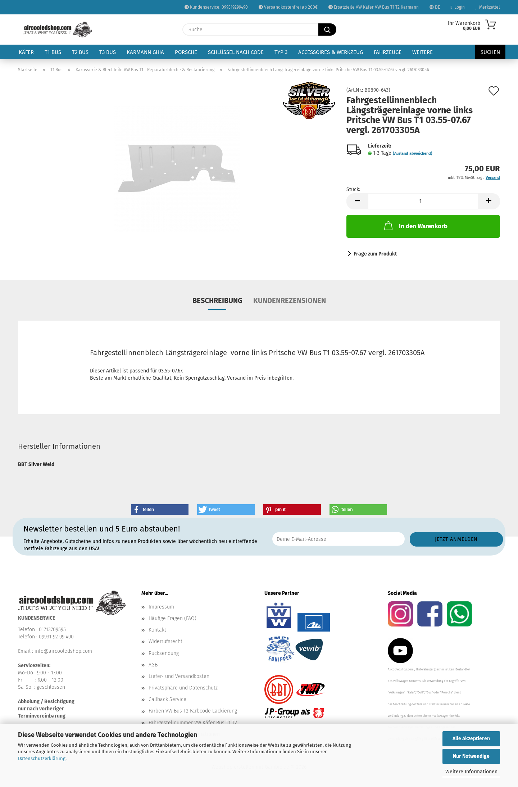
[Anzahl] (423, 201)
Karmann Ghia (145, 52)
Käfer (26, 52)
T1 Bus (53, 52)
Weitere (422, 52)
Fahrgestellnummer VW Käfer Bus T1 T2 (193, 723)
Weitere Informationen (471, 772)
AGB (153, 665)
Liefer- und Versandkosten (179, 676)
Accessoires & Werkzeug (330, 52)
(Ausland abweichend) (412, 153)
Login (458, 7)
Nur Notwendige (471, 756)
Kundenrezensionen (289, 300)
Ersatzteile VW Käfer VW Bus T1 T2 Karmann (373, 7)
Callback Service (167, 699)
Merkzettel (488, 7)
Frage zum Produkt (375, 254)
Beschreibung (217, 300)
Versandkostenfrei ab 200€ (288, 7)
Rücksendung (164, 653)
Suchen (490, 52)
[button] (357, 201)
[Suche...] (327, 29)
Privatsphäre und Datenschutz (183, 688)
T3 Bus (107, 52)
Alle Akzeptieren (471, 739)
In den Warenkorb (415, 225)
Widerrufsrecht (165, 641)
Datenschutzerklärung (41, 758)
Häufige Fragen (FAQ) (172, 618)
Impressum (161, 607)
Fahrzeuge (387, 52)
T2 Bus (80, 52)
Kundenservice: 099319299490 (216, 7)
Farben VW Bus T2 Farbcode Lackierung (193, 711)
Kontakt (157, 630)
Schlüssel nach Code (236, 52)
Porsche (186, 52)
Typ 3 (280, 52)
